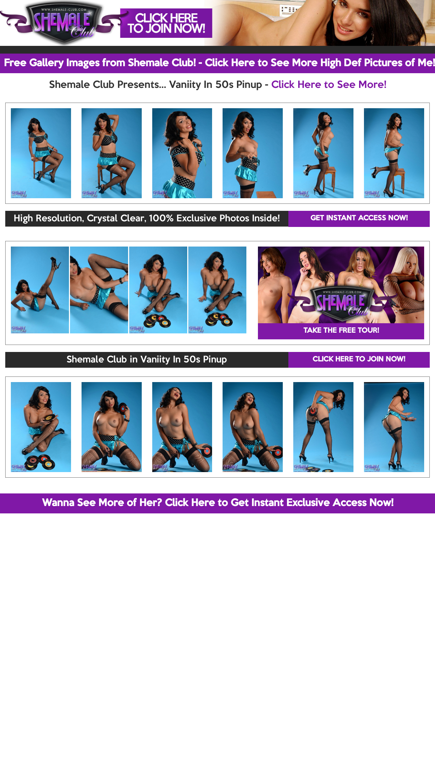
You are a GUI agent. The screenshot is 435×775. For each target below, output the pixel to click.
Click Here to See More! (328, 85)
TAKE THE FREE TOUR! (341, 331)
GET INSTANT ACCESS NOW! (359, 218)
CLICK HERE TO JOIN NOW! (359, 360)
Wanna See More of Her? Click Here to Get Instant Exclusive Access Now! (217, 503)
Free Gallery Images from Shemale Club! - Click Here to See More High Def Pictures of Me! (219, 63)
